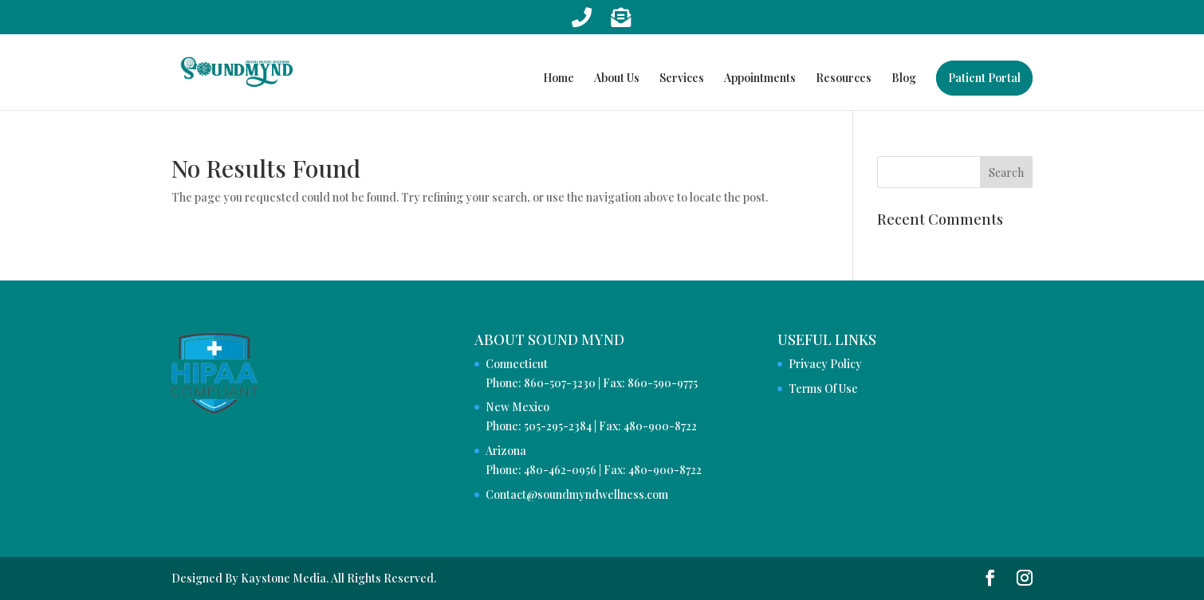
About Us (616, 79)
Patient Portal (984, 77)
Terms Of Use (823, 388)
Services (681, 79)
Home (558, 79)
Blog (903, 79)
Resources (844, 79)
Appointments (760, 79)
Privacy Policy (825, 363)
